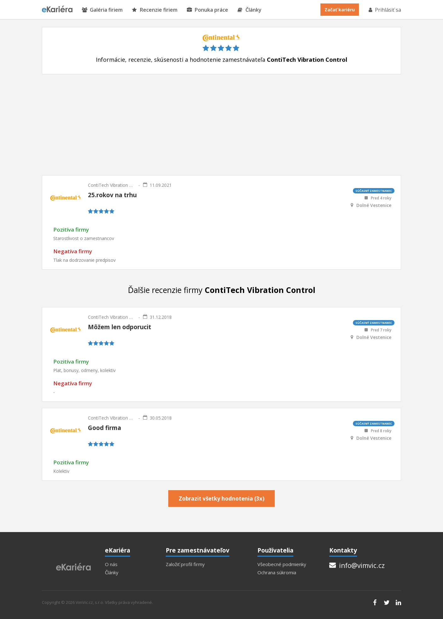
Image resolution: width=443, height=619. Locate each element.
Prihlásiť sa (384, 10)
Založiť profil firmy (185, 564)
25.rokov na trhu (112, 195)
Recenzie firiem (154, 10)
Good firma (104, 428)
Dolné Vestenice (373, 205)
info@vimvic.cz (357, 565)
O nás (111, 564)
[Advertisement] (221, 125)
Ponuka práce (207, 10)
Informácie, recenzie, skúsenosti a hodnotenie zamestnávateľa (221, 59)
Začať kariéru (340, 10)
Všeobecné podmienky (281, 564)
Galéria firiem (102, 10)
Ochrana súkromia (276, 572)
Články (250, 10)
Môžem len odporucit (119, 327)
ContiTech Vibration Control (111, 185)
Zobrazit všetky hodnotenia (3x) (221, 498)
